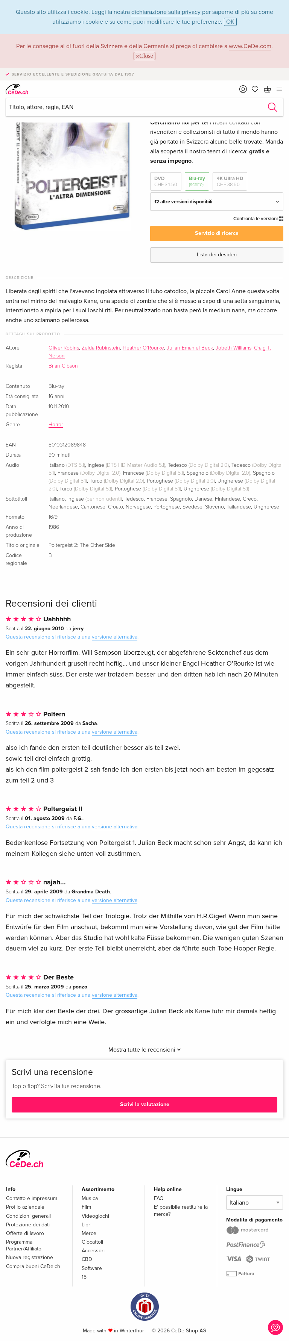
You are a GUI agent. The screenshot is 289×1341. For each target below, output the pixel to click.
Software (92, 1268)
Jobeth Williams (233, 348)
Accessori (93, 1250)
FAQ (159, 1198)
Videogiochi (95, 1216)
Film (86, 1207)
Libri (86, 1224)
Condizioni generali (28, 1216)
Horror (56, 424)
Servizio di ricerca (217, 233)
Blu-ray (197, 182)
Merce (89, 1233)
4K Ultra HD (230, 182)
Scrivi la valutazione (144, 1104)
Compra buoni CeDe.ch (33, 1266)
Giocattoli (92, 1242)
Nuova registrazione (29, 1257)
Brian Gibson (63, 366)
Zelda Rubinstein (101, 348)
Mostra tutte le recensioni (144, 1049)
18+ (85, 1277)
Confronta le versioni (258, 219)
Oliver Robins (64, 348)
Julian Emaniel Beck (190, 348)
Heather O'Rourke (143, 348)
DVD (165, 182)
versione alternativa (114, 637)
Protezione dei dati (28, 1224)
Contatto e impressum (31, 1198)
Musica (90, 1198)
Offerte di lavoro (25, 1233)
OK (230, 22)
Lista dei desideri (217, 254)
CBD (87, 1259)
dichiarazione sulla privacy (166, 12)
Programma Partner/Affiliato (23, 1245)
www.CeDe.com (250, 46)
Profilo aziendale (25, 1207)
